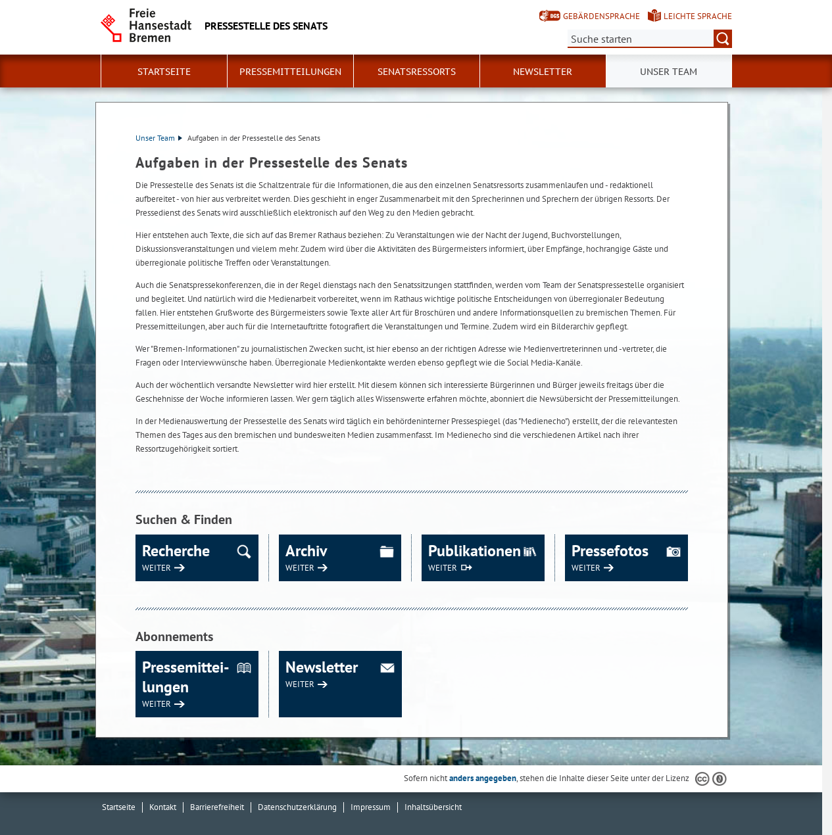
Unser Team (158, 138)
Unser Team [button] (668, 72)
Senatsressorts (417, 72)
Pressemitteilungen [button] (290, 72)
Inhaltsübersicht (433, 807)
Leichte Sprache (698, 16)
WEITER (156, 567)
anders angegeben (482, 778)
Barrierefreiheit (217, 807)
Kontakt (162, 807)
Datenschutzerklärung (297, 807)
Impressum (371, 807)
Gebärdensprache (601, 16)
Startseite (164, 72)
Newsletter (542, 72)
